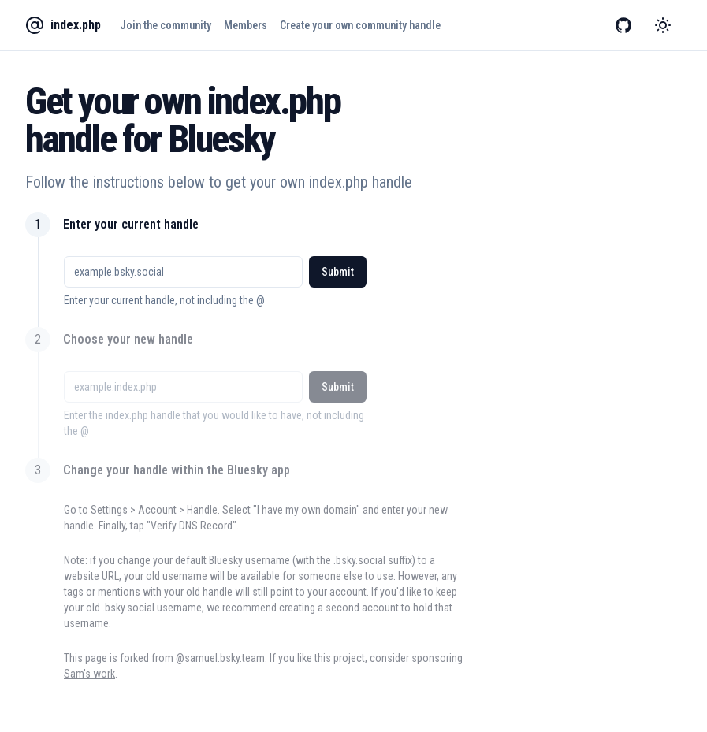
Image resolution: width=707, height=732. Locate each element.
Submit (338, 272)
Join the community (165, 25)
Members (245, 25)
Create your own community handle (360, 25)
